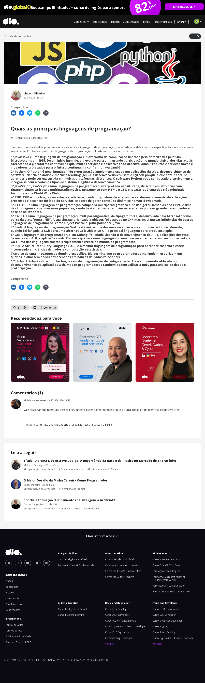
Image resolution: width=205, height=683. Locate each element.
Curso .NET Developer (117, 614)
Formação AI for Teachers (119, 576)
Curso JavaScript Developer (167, 620)
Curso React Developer (165, 632)
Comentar (49, 307)
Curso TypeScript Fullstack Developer (125, 626)
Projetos (114, 22)
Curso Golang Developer (118, 638)
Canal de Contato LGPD (18, 642)
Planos (145, 22)
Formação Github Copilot (166, 571)
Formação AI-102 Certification (168, 585)
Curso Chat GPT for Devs (166, 565)
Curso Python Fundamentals (120, 620)
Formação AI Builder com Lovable (171, 591)
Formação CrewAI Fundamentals (76, 565)
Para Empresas (162, 22)
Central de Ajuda (14, 624)
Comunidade (131, 22)
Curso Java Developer (117, 609)
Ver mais (110, 643)
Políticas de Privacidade (18, 636)
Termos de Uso (13, 630)
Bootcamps (99, 22)
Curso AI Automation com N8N (122, 565)
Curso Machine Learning (71, 614)
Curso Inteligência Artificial (72, 559)
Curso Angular (160, 626)
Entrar (181, 22)
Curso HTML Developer (165, 609)
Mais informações (102, 536)
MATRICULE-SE (184, 7)
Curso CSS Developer (164, 614)
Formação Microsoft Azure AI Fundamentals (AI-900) (168, 578)
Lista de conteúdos (17, 36)
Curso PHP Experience (117, 632)
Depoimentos (12, 609)
